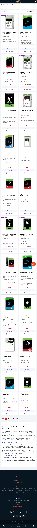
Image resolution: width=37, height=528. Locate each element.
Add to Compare (10, 51)
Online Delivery (24, 488)
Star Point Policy (27, 490)
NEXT (17, 418)
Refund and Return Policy (17, 490)
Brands (23, 492)
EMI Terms (13, 488)
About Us (18, 488)
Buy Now (9, 49)
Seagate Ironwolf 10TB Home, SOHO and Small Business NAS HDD (8, 195)
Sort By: (26, 11)
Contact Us (18, 492)
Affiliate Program (5, 488)
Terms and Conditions (6, 490)
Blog (13, 492)
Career (33, 490)
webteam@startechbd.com (18, 506)
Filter (4, 11)
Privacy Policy (32, 488)
